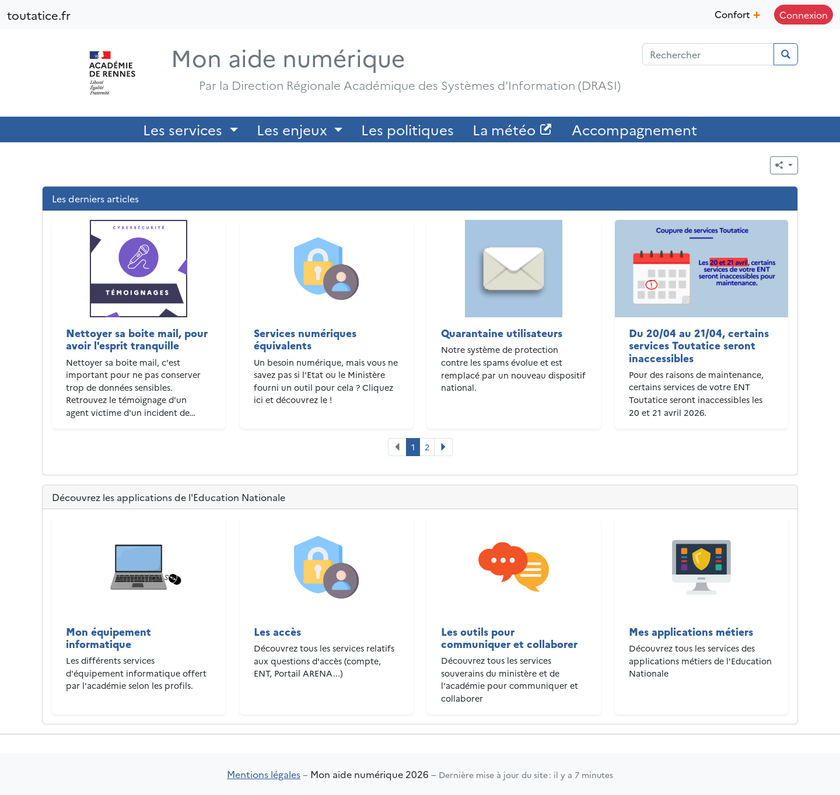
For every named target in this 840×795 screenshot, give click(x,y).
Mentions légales (263, 774)
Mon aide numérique (288, 57)
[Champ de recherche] (708, 54)
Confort (737, 13)
